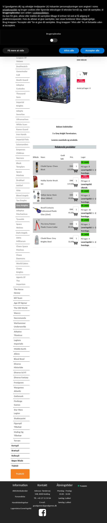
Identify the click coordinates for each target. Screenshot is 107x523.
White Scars (21, 124)
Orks (18, 190)
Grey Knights (22, 205)
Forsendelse (20, 496)
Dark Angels (21, 232)
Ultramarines (22, 119)
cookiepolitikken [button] (41, 13)
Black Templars (20, 165)
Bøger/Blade (17, 460)
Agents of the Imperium (20, 281)
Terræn (17, 440)
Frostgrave (19, 382)
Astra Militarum (21, 239)
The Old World (20, 308)
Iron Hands (21, 134)
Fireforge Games (18, 403)
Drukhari (20, 180)
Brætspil (15, 450)
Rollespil (15, 455)
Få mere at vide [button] (16, 50)
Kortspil (15, 445)
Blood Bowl (19, 359)
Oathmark (18, 396)
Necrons (20, 158)
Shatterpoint (20, 418)
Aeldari (19, 185)
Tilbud (20, 473)
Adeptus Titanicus (18, 333)
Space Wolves (19, 226)
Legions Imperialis (18, 342)
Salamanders (22, 144)
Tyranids (20, 219)
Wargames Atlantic (19, 389)
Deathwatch (21, 66)
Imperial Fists (22, 139)
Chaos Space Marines (22, 248)
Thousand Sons (20, 95)
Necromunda (20, 318)
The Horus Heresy (18, 291)
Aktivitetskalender (20, 491)
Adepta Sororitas (20, 113)
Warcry (17, 313)
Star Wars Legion (18, 411)
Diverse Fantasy (21, 377)
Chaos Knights (19, 270)
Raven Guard (22, 129)
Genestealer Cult (21, 73)
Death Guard (22, 80)
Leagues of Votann (21, 59)
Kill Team (18, 298)
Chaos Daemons (20, 257)
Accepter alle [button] (92, 50)
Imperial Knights (20, 104)
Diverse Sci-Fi (20, 372)
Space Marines (20, 173)
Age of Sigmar (20, 303)
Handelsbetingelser (20, 502)
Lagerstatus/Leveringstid (21, 508)
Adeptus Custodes (20, 87)
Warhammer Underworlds (20, 325)
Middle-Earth (20, 349)
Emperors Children (20, 151)
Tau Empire (21, 200)
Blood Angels (22, 195)
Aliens (17, 354)
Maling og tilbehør (18, 434)
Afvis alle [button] (69, 50)
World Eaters (22, 263)
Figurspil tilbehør (18, 425)
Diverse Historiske (18, 366)
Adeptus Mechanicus (21, 212)
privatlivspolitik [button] (10, 9)
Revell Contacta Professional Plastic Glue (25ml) (49, 211)
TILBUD (14, 465)
